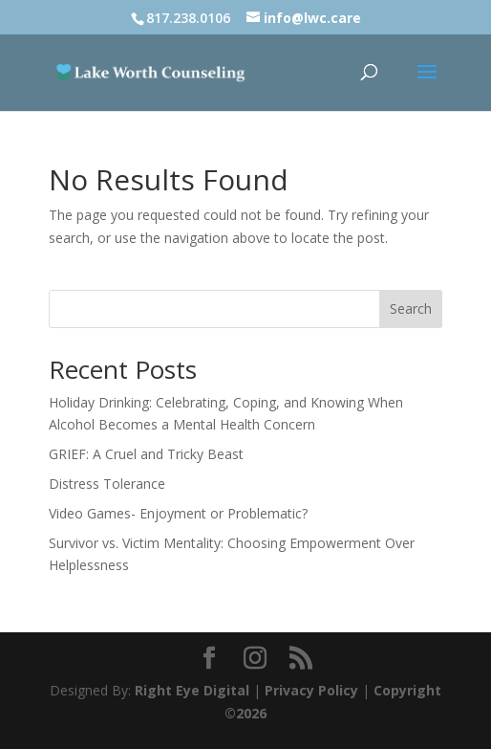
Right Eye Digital (192, 690)
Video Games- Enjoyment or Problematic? (178, 513)
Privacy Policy (311, 690)
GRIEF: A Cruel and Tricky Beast (146, 454)
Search (411, 308)
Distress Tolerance (107, 483)
